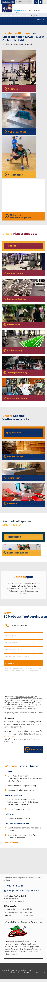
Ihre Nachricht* (23, 677)
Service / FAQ (37, 10)
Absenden (36, 749)
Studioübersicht (8, 2)
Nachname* (23, 642)
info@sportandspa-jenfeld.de (15, 708)
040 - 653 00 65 (19, 625)
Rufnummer (23, 656)
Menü (40, 19)
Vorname (23, 635)
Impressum (40, 972)
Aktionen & (20, 216)
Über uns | (8, 972)
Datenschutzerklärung (25, 696)
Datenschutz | (29, 972)
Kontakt (17, 12)
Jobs (30, 10)
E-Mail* (23, 649)
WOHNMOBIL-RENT (20, 10)
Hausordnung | (18, 972)
